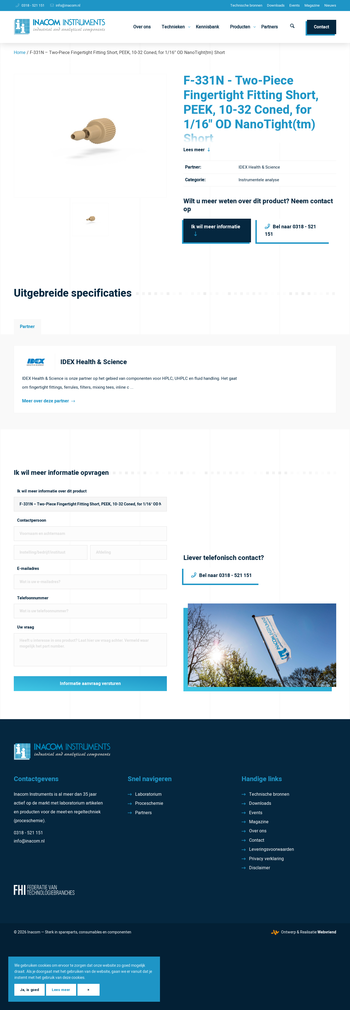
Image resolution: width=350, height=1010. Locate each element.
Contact (256, 840)
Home (20, 52)
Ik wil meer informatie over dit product (52, 491)
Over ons (257, 831)
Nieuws (330, 5)
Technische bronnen (246, 5)
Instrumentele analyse (259, 180)
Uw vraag (25, 627)
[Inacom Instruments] (59, 27)
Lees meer (194, 150)
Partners (143, 812)
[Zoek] (292, 27)
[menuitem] (246, 5)
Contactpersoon (31, 520)
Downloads (276, 5)
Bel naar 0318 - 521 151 (290, 230)
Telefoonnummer (32, 598)
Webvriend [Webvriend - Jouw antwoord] (326, 932)
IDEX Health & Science (259, 167)
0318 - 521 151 (33, 5)
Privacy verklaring (266, 858)
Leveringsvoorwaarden (271, 849)
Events (294, 5)
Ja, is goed (29, 989)
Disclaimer (259, 868)
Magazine (312, 5)
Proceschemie (149, 803)
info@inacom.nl (68, 5)
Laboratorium (148, 794)
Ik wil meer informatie (215, 227)
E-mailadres (28, 568)
